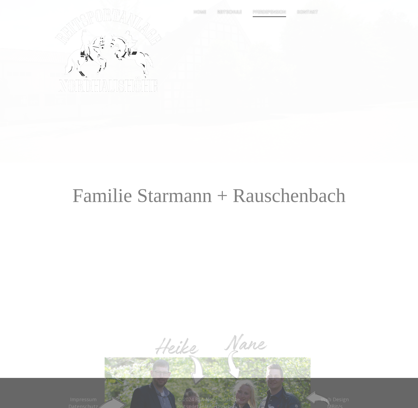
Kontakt (307, 12)
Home (200, 12)
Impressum (83, 401)
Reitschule (229, 12)
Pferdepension (269, 12)
